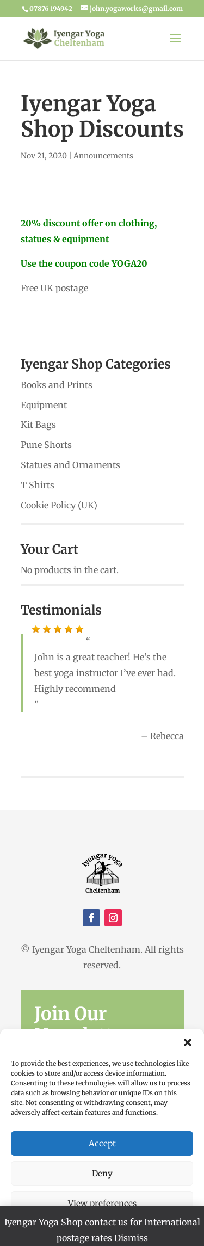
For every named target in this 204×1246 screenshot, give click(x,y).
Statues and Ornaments (70, 464)
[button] (187, 1042)
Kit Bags (38, 424)
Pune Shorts (46, 444)
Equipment (44, 405)
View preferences (102, 1203)
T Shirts (37, 485)
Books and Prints (56, 384)
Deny (102, 1173)
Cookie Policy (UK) (59, 505)
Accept (102, 1143)
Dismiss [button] (131, 1237)
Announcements (103, 156)
